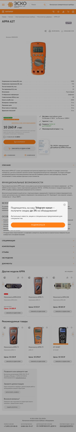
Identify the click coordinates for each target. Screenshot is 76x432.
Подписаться (38, 225)
